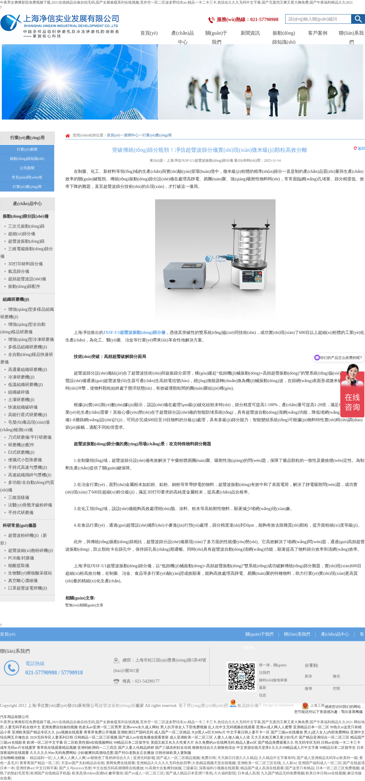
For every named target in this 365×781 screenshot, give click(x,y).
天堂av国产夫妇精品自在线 (82, 763)
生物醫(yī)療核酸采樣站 (30, 573)
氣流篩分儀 (18, 271)
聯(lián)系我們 (297, 634)
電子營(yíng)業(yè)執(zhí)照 (207, 705)
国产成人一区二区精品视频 (178, 758)
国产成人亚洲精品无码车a (317, 758)
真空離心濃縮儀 (23, 580)
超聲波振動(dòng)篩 (26, 241)
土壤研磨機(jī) (21, 399)
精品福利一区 (40, 758)
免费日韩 (208, 758)
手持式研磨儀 (20, 512)
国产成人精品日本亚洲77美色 (189, 773)
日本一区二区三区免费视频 (337, 768)
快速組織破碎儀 (23, 407)
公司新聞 (27, 168)
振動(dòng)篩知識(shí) (27, 159)
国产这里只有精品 (299, 768)
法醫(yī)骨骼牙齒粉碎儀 (30, 505)
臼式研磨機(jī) (21, 452)
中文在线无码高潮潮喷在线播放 (118, 768)
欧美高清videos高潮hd (89, 773)
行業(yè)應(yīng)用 (27, 187)
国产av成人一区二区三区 (144, 773)
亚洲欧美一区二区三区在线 (259, 763)
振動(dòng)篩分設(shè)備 (25, 216)
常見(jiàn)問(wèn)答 (27, 177)
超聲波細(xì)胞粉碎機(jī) (30, 550)
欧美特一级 (348, 758)
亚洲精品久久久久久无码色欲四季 (163, 763)
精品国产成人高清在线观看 (262, 768)
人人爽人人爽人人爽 (69, 758)
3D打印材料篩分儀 (25, 264)
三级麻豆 (190, 768)
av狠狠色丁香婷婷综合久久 (109, 758)
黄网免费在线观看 (120, 763)
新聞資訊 (250, 33)
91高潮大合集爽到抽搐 (163, 768)
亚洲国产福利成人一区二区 (320, 763)
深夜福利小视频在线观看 (219, 768)
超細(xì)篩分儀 (21, 234)
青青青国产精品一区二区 (39, 763)
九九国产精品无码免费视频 (282, 773)
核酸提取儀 (18, 565)
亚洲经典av (25, 768)
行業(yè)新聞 (27, 149)
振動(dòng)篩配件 (24, 286)
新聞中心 (131, 135)
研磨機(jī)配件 (21, 445)
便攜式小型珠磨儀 (25, 460)
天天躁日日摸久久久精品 (237, 758)
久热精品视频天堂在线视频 (214, 763)
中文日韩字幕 (46, 768)
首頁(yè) (149, 33)
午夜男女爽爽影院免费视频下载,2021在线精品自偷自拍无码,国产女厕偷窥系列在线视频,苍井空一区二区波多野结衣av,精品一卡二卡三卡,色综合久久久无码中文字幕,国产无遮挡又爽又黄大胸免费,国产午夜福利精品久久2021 (176, 2)
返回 (359, 148)
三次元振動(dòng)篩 (26, 226)
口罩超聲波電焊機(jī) (27, 588)
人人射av (289, 763)
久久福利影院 (225, 773)
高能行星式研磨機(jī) (27, 414)
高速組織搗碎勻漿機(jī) (29, 475)
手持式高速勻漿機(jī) (27, 467)
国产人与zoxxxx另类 (75, 768)
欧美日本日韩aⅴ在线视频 (325, 773)
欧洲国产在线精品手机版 (50, 773)
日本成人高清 (248, 773)
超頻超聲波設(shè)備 (27, 279)
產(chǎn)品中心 (27, 203)
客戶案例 (317, 33)
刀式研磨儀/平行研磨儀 (29, 437)
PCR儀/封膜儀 (21, 558)
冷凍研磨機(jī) (21, 377)
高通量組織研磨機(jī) (27, 369)
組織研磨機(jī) (16, 299)
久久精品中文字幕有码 (277, 758)
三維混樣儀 (18, 497)
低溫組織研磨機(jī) (25, 384)
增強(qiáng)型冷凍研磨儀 (31, 339)
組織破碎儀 (18, 392)
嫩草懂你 (115, 773)
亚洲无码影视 (144, 758)
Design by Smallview (276, 705)
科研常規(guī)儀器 (19, 525)
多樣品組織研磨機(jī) (27, 347)
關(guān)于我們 (259, 634)
